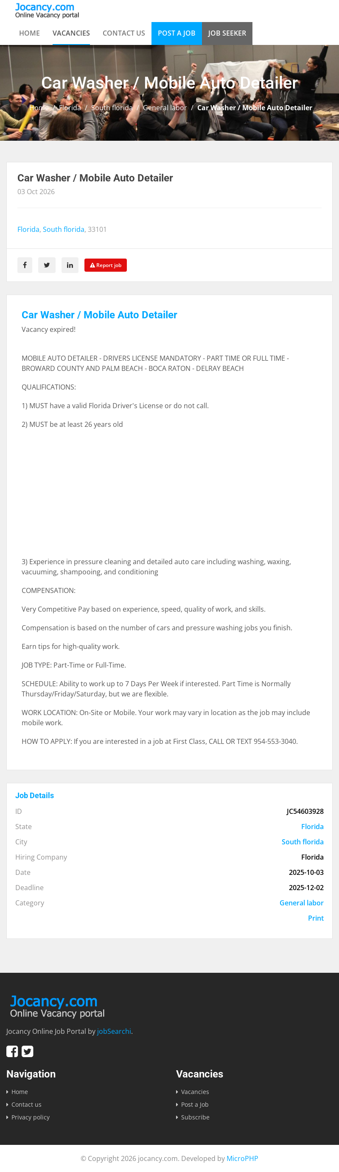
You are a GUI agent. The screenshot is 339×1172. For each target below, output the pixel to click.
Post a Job (177, 33)
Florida (70, 107)
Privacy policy (30, 1117)
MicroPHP (242, 1158)
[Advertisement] (169, 497)
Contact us (124, 33)
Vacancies (71, 33)
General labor (165, 107)
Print (316, 918)
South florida (112, 107)
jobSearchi (114, 1031)
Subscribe (195, 1117)
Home (29, 33)
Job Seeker (227, 33)
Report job (105, 265)
